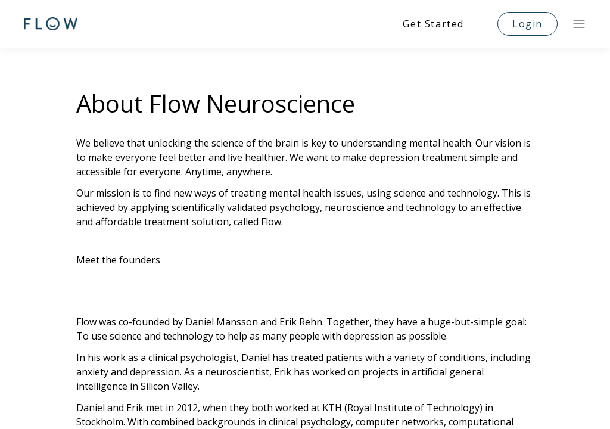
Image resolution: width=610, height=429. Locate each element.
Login (527, 23)
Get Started (433, 23)
